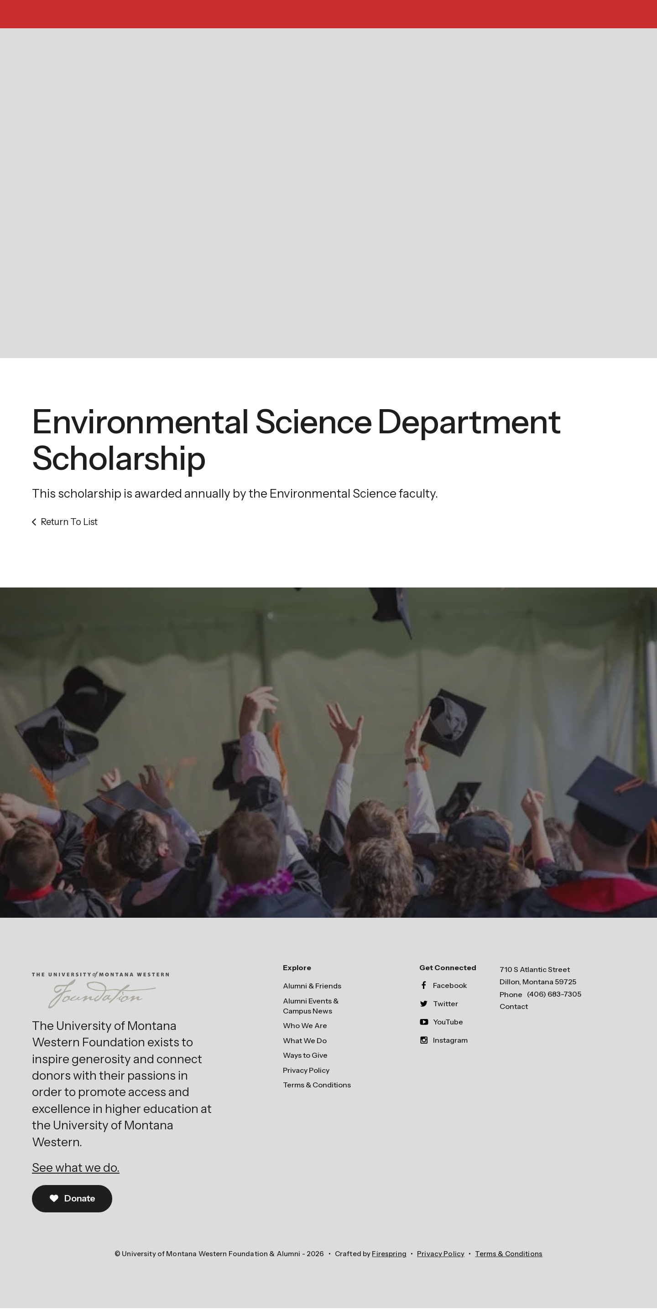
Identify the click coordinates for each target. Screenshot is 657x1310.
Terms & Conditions (317, 1086)
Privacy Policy (306, 1071)
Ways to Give (305, 1056)
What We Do (305, 1041)
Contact (514, 1008)
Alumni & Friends (312, 987)
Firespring (389, 1255)
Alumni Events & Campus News (311, 1007)
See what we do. (76, 1169)
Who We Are (305, 1027)
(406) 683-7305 (554, 995)
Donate (73, 1200)
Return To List (69, 523)
